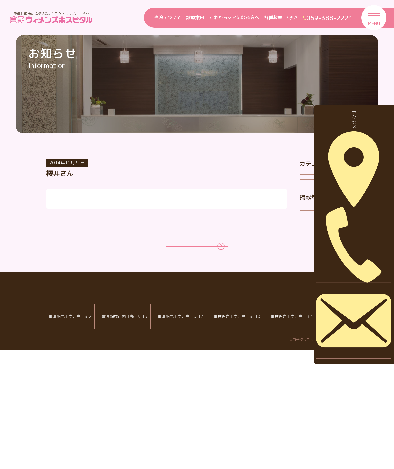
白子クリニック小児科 (193, 427)
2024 (308, 296)
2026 (308, 264)
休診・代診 (314, 194)
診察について (316, 225)
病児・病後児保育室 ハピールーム (255, 427)
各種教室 (273, 17)
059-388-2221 (131, 443)
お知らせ (312, 178)
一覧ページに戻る (192, 358)
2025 (308, 280)
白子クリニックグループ (197, 412)
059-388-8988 (195, 443)
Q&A (292, 17)
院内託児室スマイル (317, 427)
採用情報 (312, 209)
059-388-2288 (70, 443)
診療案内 (195, 17)
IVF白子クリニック (68, 427)
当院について (167, 17)
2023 (308, 311)
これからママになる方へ (234, 17)
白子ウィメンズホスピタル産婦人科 (130, 427)
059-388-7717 (256, 443)
